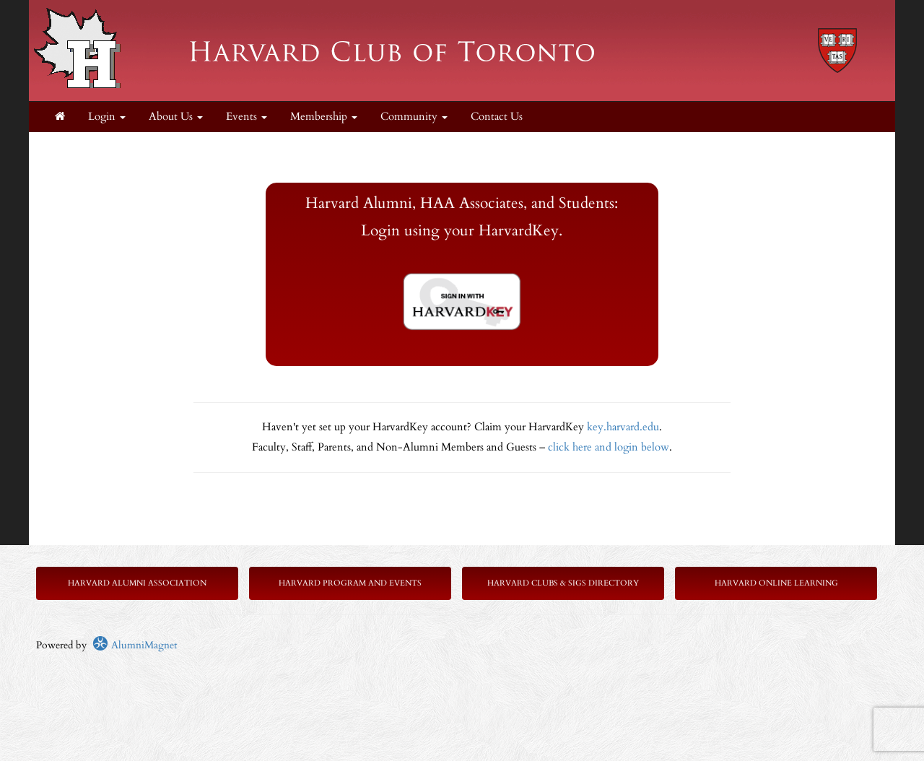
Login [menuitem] (107, 116)
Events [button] (246, 116)
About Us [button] (176, 116)
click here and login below (608, 447)
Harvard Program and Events (350, 583)
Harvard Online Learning (776, 583)
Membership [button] (323, 116)
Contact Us (497, 116)
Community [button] (414, 116)
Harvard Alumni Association (137, 583)
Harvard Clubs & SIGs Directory (563, 583)
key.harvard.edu (623, 427)
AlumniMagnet (134, 645)
